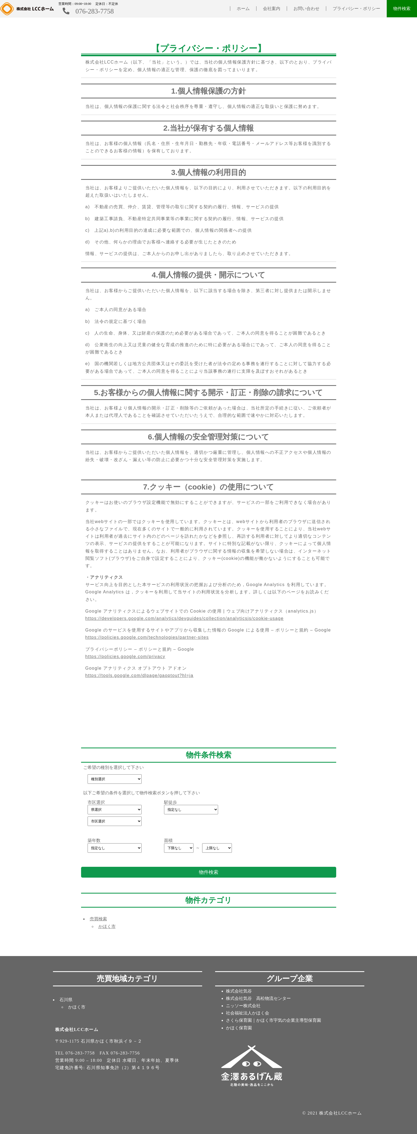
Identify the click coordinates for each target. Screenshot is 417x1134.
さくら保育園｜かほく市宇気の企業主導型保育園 (273, 1020)
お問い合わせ (306, 8)
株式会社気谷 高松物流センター (258, 998)
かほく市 (107, 926)
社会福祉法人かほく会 (247, 1013)
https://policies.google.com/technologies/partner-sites (147, 637)
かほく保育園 (239, 1028)
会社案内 (271, 8)
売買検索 (98, 919)
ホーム (243, 8)
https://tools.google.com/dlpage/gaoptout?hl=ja (139, 675)
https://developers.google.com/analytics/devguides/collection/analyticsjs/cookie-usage (184, 618)
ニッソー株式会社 (243, 1005)
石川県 (65, 999)
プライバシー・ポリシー (356, 8)
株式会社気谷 (239, 991)
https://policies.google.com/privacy (125, 656)
